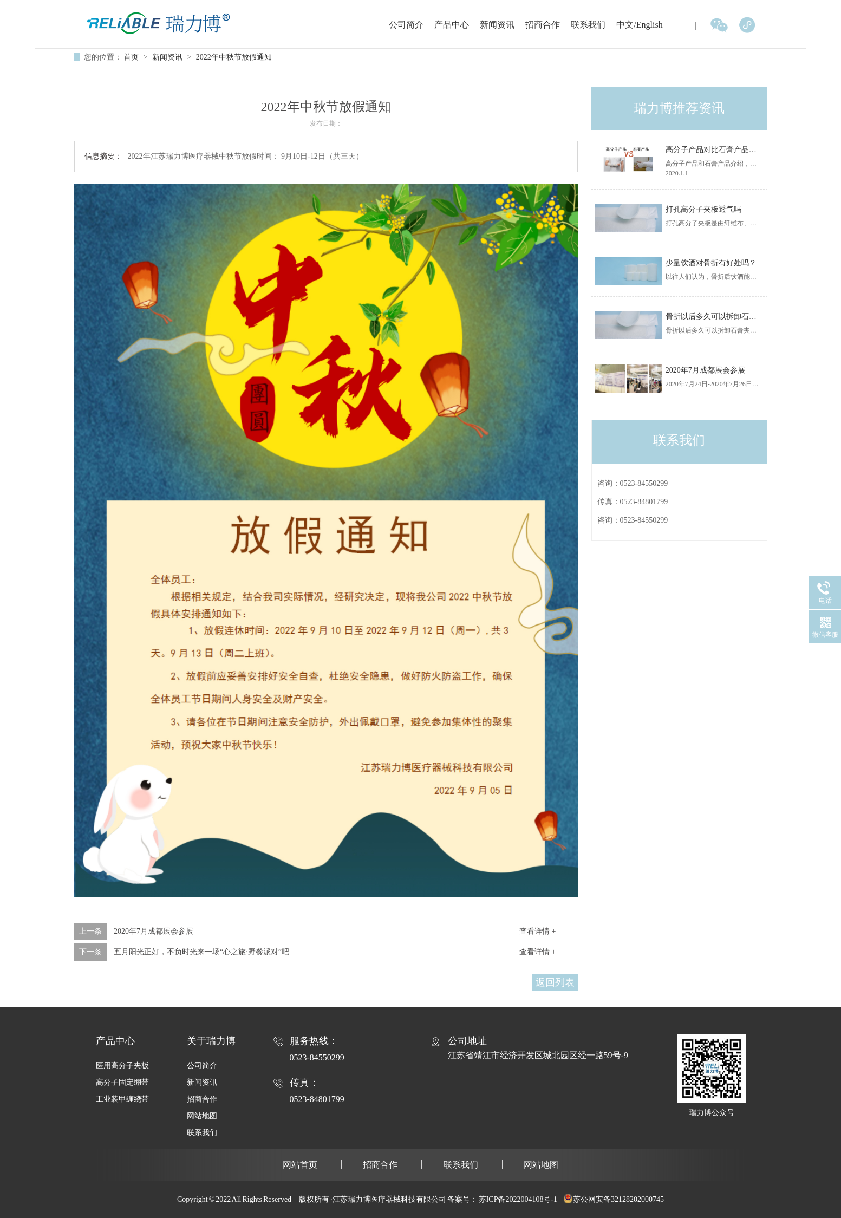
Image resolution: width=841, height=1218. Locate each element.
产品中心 (451, 24)
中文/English (639, 24)
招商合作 (542, 24)
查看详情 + (537, 931)
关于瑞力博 (211, 1040)
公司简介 (406, 24)
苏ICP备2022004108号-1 (518, 1199)
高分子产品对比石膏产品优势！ (719, 150)
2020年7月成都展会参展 (153, 931)
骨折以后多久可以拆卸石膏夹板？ (722, 316)
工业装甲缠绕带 (122, 1099)
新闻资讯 (497, 24)
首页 (132, 57)
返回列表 (555, 982)
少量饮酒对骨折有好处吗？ (711, 263)
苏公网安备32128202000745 (618, 1199)
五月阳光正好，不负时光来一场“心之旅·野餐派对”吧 (201, 952)
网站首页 (300, 1164)
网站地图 (202, 1116)
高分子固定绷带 (122, 1082)
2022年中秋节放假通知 (234, 57)
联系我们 (588, 24)
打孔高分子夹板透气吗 (703, 209)
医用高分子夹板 (122, 1065)
